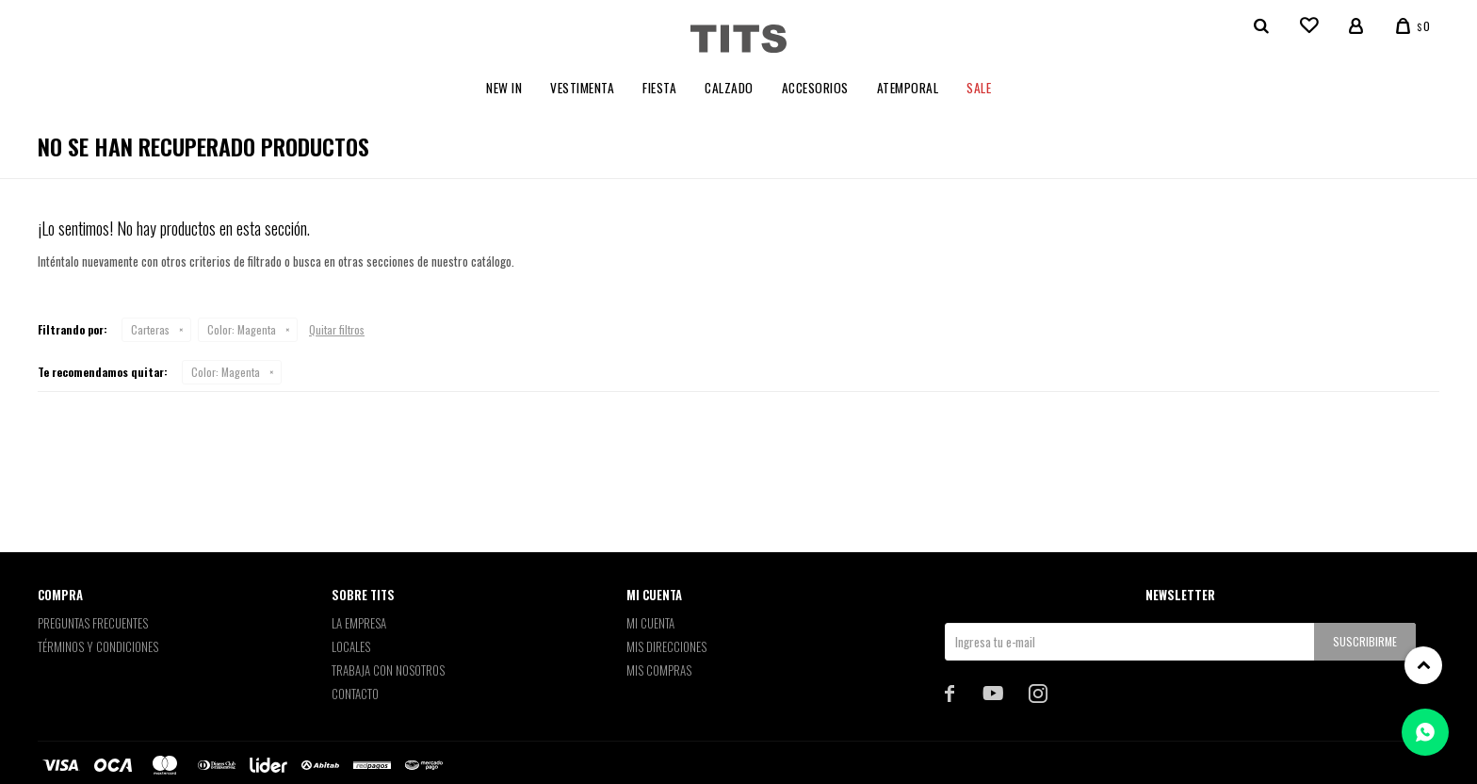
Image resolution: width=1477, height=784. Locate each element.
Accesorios (815, 87)
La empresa (359, 622)
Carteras (150, 329)
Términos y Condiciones (98, 646)
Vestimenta (582, 87)
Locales (351, 646)
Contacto (355, 693)
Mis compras (658, 670)
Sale (978, 87)
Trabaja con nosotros (388, 670)
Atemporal (908, 87)
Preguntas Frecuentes (93, 622)
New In (504, 87)
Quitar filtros (337, 329)
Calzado (729, 87)
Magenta (241, 329)
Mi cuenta (650, 622)
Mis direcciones (666, 646)
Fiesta (659, 87)
